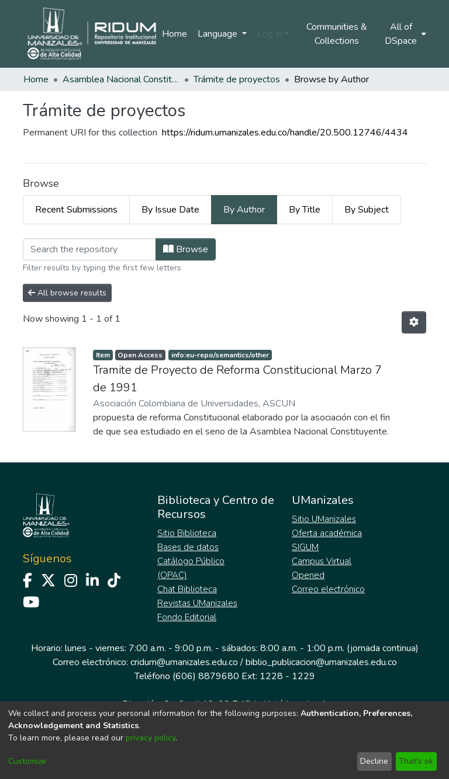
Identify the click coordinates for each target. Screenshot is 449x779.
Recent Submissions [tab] (76, 209)
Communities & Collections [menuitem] (336, 33)
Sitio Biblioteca (186, 533)
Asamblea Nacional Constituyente (121, 79)
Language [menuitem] (219, 33)
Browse (185, 249)
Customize (27, 761)
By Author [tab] (244, 209)
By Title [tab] (304, 209)
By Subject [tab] (366, 209)
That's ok (416, 761)
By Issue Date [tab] (170, 209)
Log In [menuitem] (269, 33)
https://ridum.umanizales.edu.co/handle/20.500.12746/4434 (285, 132)
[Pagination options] (414, 322)
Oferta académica (327, 533)
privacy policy (150, 737)
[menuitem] (404, 34)
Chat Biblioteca (187, 589)
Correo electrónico (328, 589)
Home (174, 33)
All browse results (67, 292)
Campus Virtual (321, 561)
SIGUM (305, 547)
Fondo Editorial (186, 617)
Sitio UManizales (324, 519)
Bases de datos (188, 547)
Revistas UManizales (197, 603)
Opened (308, 575)
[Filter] (89, 249)
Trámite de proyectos (237, 79)
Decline (374, 761)
